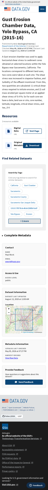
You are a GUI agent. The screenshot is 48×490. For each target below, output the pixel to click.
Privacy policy (10, 471)
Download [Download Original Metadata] (32, 145)
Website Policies (28, 408)
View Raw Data (11, 358)
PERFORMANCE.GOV (10, 410)
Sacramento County (18, 197)
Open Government (14, 408)
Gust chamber (30, 185)
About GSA (8, 445)
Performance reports (13, 467)
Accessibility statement (14, 449)
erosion (29, 214)
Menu (42, 9)
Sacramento (15, 191)
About (4, 408)
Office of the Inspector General (17, 462)
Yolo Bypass (15, 214)
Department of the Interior (14, 46)
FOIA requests (10, 454)
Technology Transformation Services (22, 438)
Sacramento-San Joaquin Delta (23, 202)
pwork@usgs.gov (12, 261)
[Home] (17, 9)
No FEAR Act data (11, 458)
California (14, 185)
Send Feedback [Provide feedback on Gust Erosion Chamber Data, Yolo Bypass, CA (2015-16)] (24, 382)
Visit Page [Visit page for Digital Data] (32, 131)
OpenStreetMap (28, 332)
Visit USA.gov (10, 484)
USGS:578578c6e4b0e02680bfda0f (24, 208)
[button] (9, 309)
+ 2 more (24, 221)
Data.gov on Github (26, 410)
